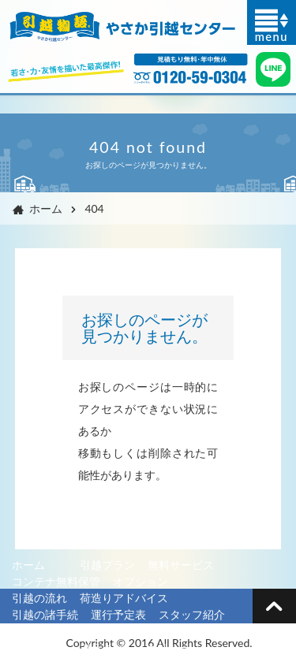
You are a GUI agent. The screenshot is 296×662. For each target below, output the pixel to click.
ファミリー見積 (186, 631)
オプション (140, 581)
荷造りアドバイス (124, 597)
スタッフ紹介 (192, 614)
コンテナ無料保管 (56, 581)
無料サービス (181, 564)
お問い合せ (39, 647)
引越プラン (107, 564)
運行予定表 (118, 614)
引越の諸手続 (45, 614)
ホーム (34, 208)
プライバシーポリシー (135, 647)
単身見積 (102, 631)
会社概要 (34, 631)
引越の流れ (39, 597)
